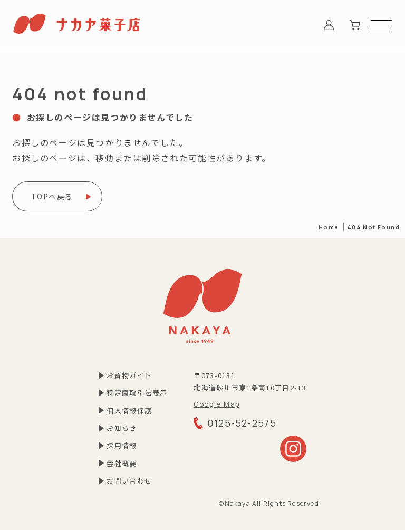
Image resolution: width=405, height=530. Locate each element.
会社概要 (122, 463)
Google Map (216, 404)
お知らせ (122, 428)
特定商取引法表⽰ (137, 393)
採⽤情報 (122, 445)
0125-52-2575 (235, 423)
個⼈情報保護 (129, 411)
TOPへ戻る (52, 196)
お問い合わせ (129, 481)
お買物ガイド (129, 375)
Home (329, 227)
